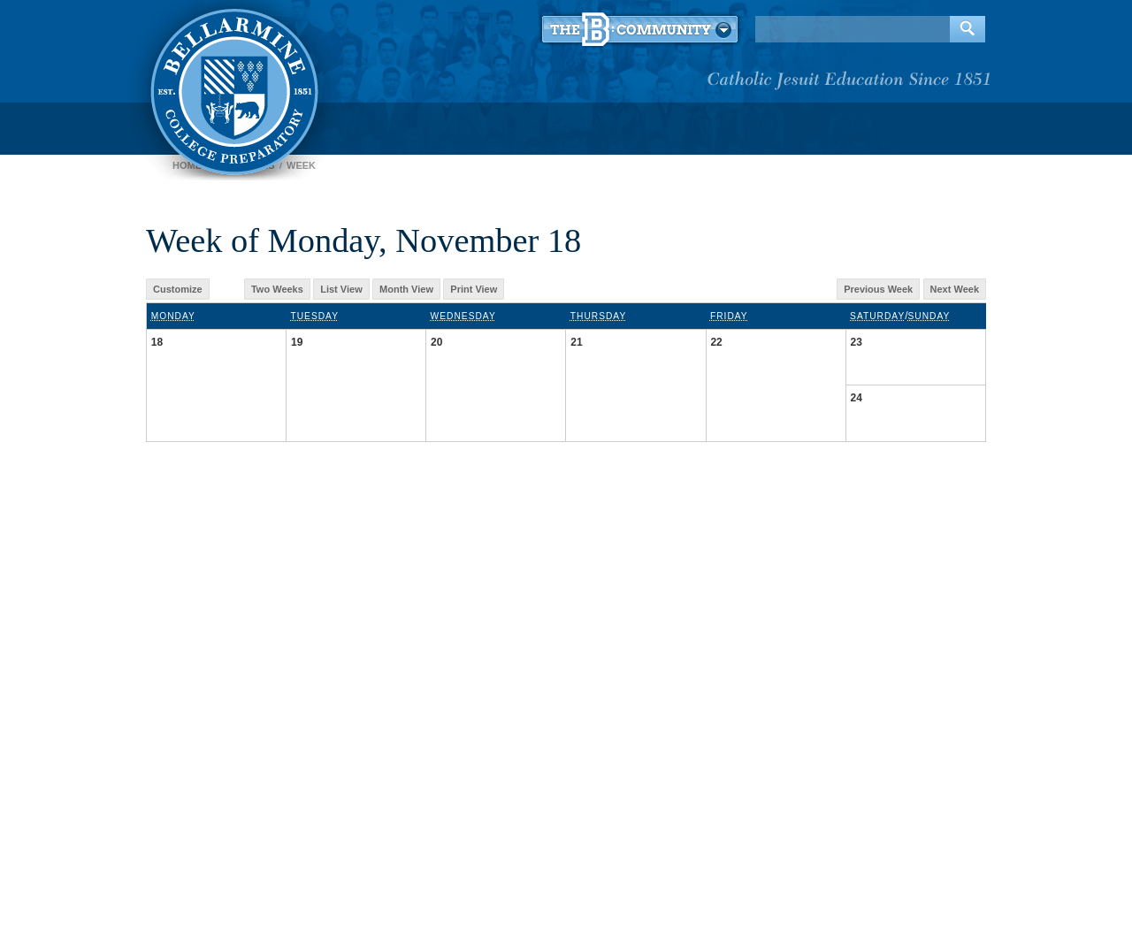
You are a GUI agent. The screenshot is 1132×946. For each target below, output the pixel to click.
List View (341, 289)
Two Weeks (277, 289)
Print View (473, 289)
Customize (178, 289)
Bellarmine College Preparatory (232, 88)
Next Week (954, 289)
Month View (406, 289)
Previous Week (878, 289)
